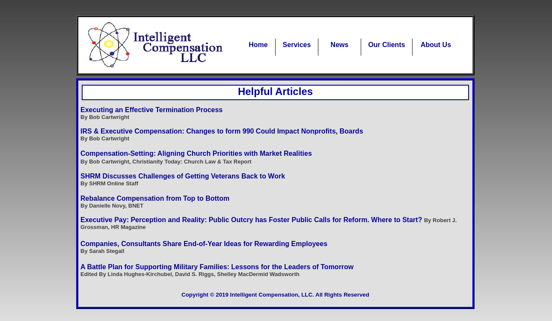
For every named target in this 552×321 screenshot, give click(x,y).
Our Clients (386, 44)
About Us (436, 44)
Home (258, 44)
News (340, 44)
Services (297, 44)
